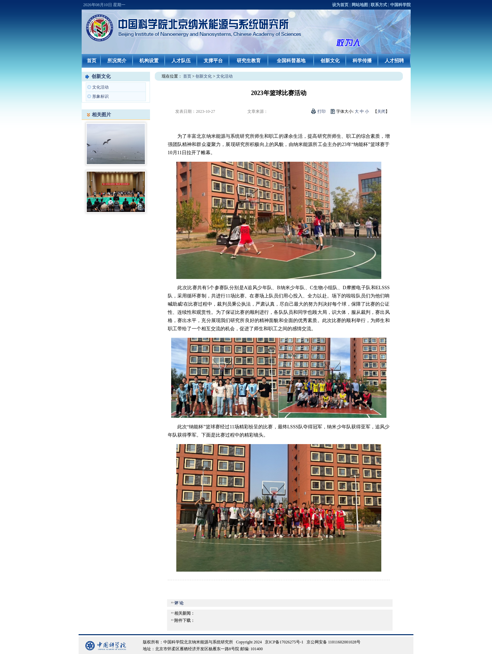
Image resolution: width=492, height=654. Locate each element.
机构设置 (149, 60)
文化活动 (100, 87)
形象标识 (100, 96)
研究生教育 (249, 60)
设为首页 (340, 4)
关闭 (381, 111)
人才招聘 (394, 60)
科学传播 (362, 60)
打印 (321, 111)
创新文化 (330, 60)
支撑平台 (213, 60)
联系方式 (379, 4)
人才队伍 (181, 60)
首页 (91, 60)
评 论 (178, 603)
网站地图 (360, 4)
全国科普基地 (291, 60)
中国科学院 (400, 4)
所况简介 (116, 60)
